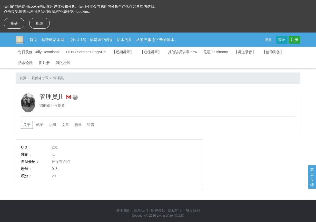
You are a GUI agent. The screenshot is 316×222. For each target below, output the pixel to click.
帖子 (39, 125)
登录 (281, 40)
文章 (65, 125)
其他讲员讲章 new (182, 52)
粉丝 (78, 125)
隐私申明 (175, 210)
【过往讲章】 (151, 52)
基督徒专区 (40, 78)
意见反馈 (312, 177)
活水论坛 (25, 63)
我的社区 (63, 63)
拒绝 (39, 23)
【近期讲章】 (123, 52)
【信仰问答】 (273, 52)
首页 (33, 39)
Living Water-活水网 (170, 215)
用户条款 (158, 210)
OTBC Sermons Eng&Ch (86, 52)
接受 (14, 23)
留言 (90, 125)
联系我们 (141, 210)
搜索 (268, 40)
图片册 (44, 63)
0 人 (55, 169)
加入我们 (192, 210)
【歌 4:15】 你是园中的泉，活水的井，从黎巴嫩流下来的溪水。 (123, 39)
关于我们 (123, 210)
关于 (27, 125)
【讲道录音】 (245, 52)
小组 (52, 125)
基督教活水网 (52, 39)
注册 (294, 40)
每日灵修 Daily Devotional (39, 52)
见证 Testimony (215, 52)
